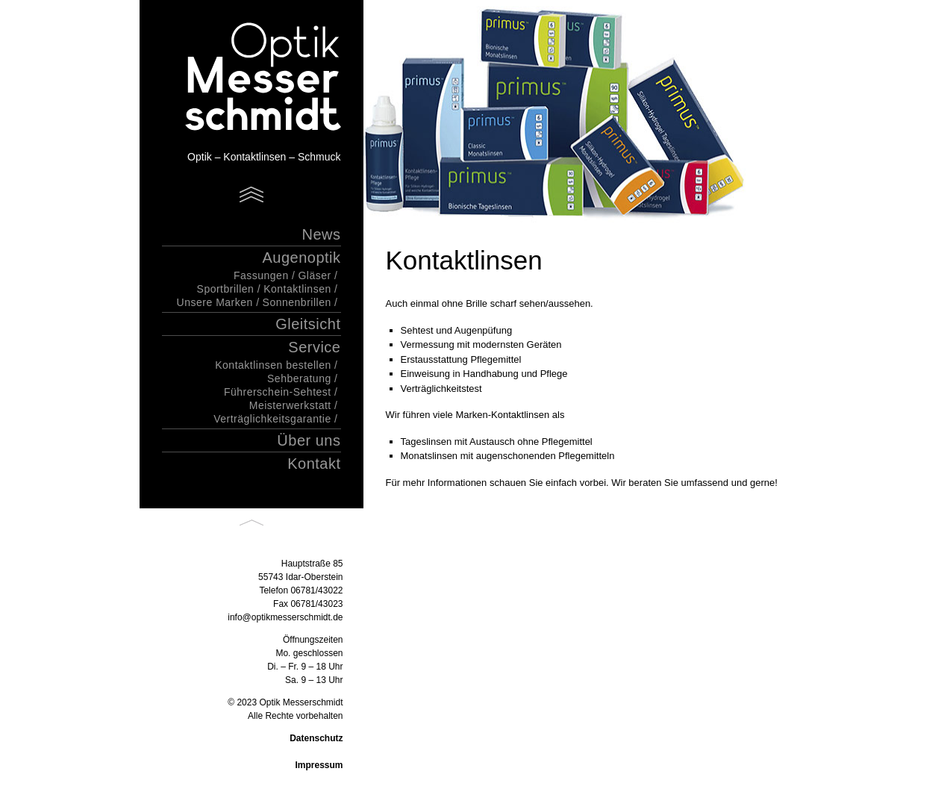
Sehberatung (299, 378)
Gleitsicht (307, 324)
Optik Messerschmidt (244, 78)
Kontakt (313, 463)
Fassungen (261, 275)
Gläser (314, 275)
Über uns (308, 440)
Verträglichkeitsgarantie (272, 419)
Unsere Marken (215, 302)
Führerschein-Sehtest (277, 392)
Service (314, 347)
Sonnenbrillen (297, 302)
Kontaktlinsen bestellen (273, 365)
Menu (251, 194)
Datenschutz (316, 738)
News (320, 234)
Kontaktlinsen (297, 289)
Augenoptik (301, 257)
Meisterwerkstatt (290, 405)
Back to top (251, 523)
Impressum (319, 765)
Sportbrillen (225, 289)
